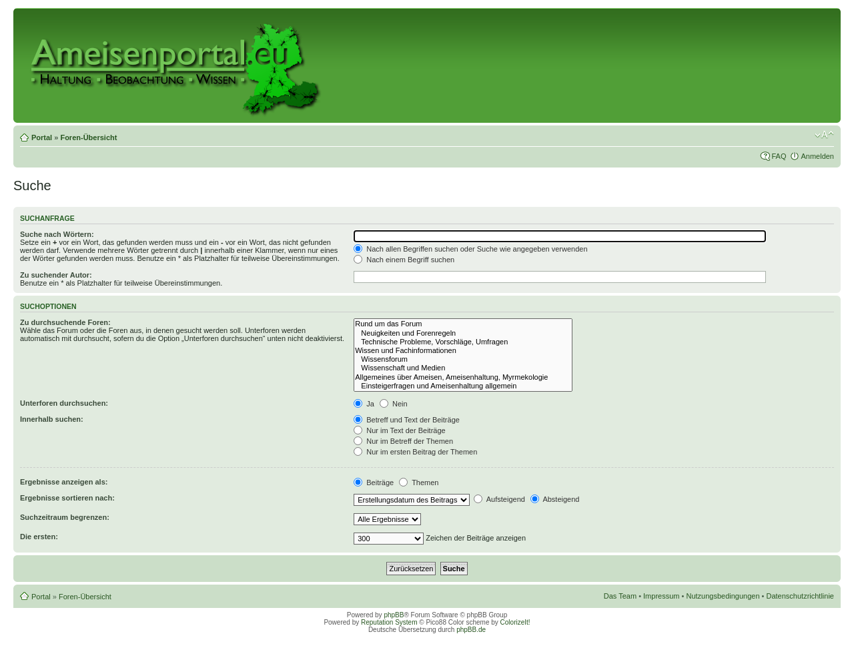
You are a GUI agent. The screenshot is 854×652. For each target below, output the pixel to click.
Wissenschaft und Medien (463, 368)
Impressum (661, 596)
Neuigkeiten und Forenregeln (463, 333)
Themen (418, 482)
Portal (41, 137)
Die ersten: (39, 537)
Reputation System (389, 622)
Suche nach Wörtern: (57, 234)
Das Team (620, 596)
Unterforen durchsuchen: (64, 403)
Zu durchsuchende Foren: (65, 322)
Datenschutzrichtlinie (801, 596)
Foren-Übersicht (88, 137)
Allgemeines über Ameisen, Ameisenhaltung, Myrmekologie (463, 377)
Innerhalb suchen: (51, 419)
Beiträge (374, 482)
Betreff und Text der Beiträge (407, 420)
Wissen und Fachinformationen (463, 350)
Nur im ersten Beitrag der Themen (415, 452)
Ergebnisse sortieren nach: (67, 498)
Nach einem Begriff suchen (404, 260)
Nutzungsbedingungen (722, 596)
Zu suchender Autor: (56, 275)
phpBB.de (471, 629)
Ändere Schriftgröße (824, 135)
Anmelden (817, 156)
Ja (364, 404)
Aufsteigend (499, 499)
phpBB (394, 615)
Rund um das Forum (463, 324)
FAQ (778, 156)
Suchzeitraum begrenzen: (64, 517)
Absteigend (555, 499)
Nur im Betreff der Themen (403, 441)
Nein (394, 404)
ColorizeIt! (515, 622)
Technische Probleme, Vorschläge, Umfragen (463, 342)
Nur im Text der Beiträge (399, 430)
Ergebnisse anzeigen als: (63, 482)
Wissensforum (463, 359)
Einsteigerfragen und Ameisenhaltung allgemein (463, 386)
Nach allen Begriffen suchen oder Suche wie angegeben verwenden (470, 249)
